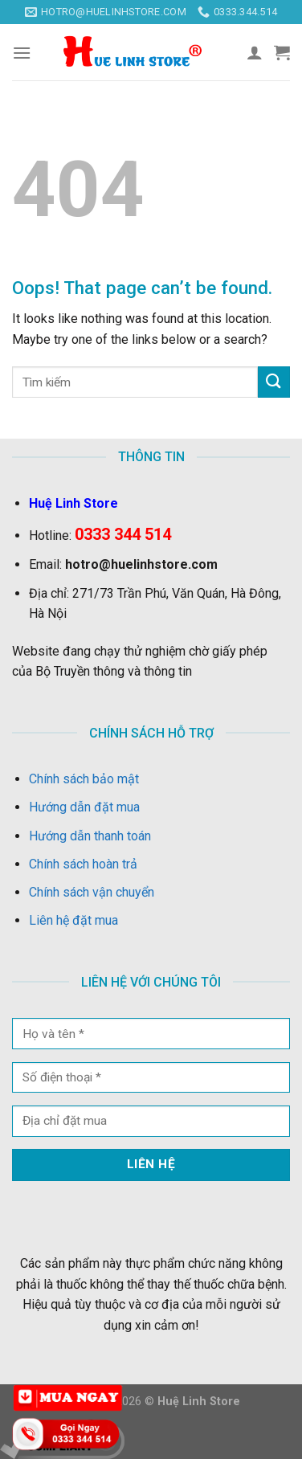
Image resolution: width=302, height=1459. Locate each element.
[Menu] (21, 52)
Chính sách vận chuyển (91, 892)
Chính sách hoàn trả (83, 864)
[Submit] (274, 382)
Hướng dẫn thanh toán (90, 836)
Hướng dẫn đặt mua (84, 807)
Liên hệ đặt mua (73, 920)
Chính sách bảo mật (84, 779)
